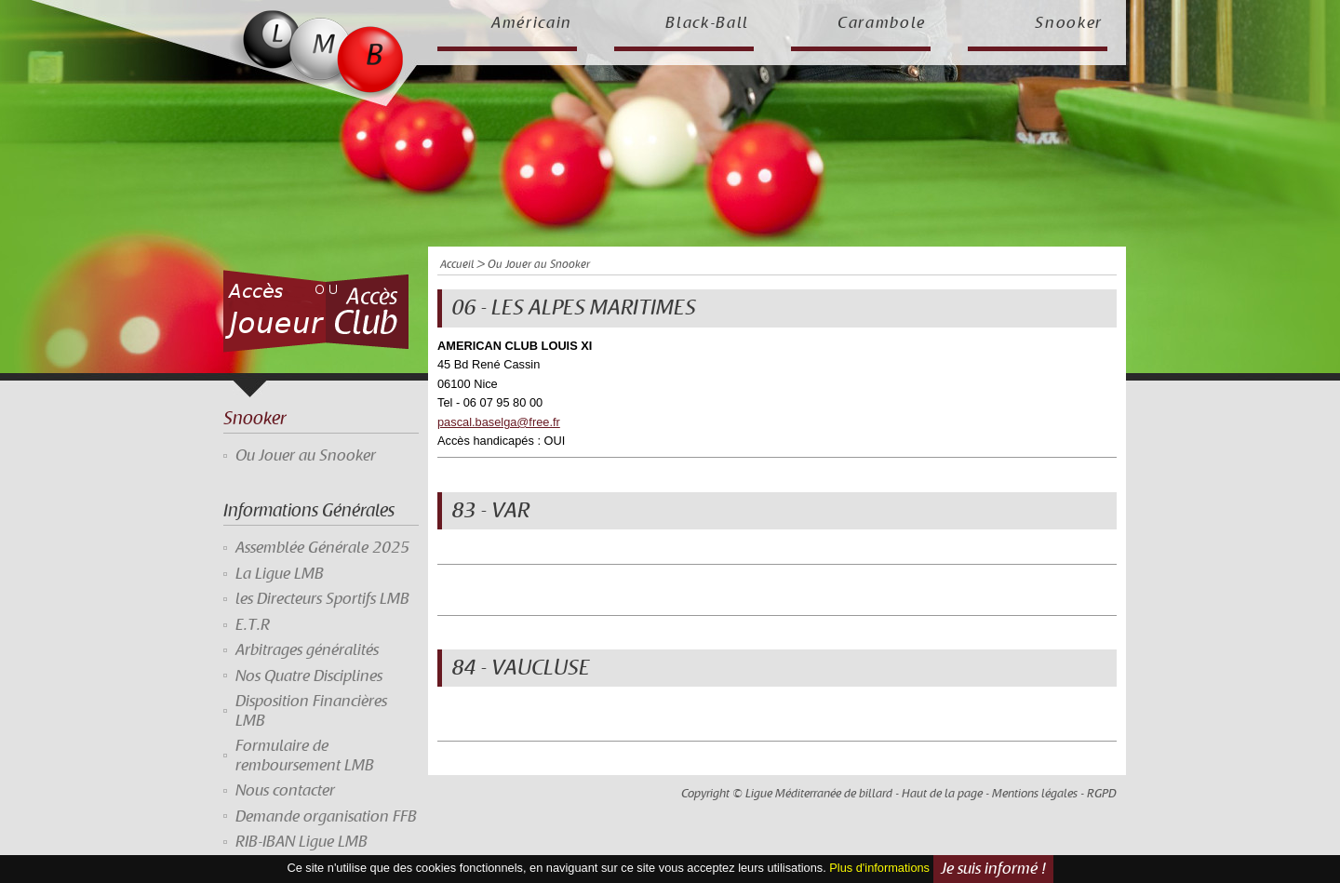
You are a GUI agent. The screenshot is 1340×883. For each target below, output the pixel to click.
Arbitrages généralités (307, 650)
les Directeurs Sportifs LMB (322, 599)
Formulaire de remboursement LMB (304, 755)
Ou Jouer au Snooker (305, 456)
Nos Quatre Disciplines (308, 676)
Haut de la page (942, 793)
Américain (531, 23)
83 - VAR (490, 511)
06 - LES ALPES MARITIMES (573, 308)
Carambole (882, 23)
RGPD (1102, 793)
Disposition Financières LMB (311, 710)
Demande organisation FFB (326, 817)
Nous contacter (285, 791)
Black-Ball (707, 23)
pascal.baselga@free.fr (498, 422)
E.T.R (252, 625)
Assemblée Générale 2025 (322, 548)
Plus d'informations (879, 868)
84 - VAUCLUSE (520, 668)
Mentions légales (1035, 793)
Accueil (457, 265)
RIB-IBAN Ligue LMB (301, 842)
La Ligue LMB (279, 574)
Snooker (1069, 23)
